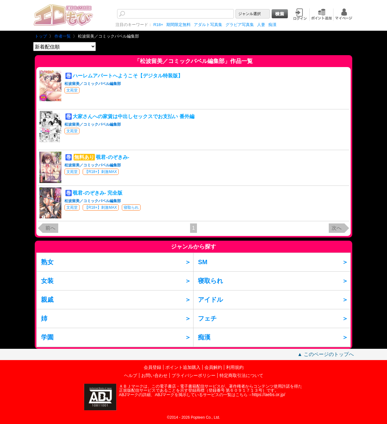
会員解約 (213, 367)
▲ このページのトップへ (325, 354)
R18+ (158, 25)
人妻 (261, 25)
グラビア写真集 (239, 25)
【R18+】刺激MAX (101, 172)
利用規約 (235, 367)
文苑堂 (72, 90)
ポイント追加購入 (182, 367)
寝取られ (131, 207)
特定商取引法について (241, 375)
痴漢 (272, 25)
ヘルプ (130, 375)
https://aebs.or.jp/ (268, 394)
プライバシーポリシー (193, 375)
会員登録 (152, 367)
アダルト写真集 (208, 25)
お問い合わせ (154, 375)
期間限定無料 (178, 25)
